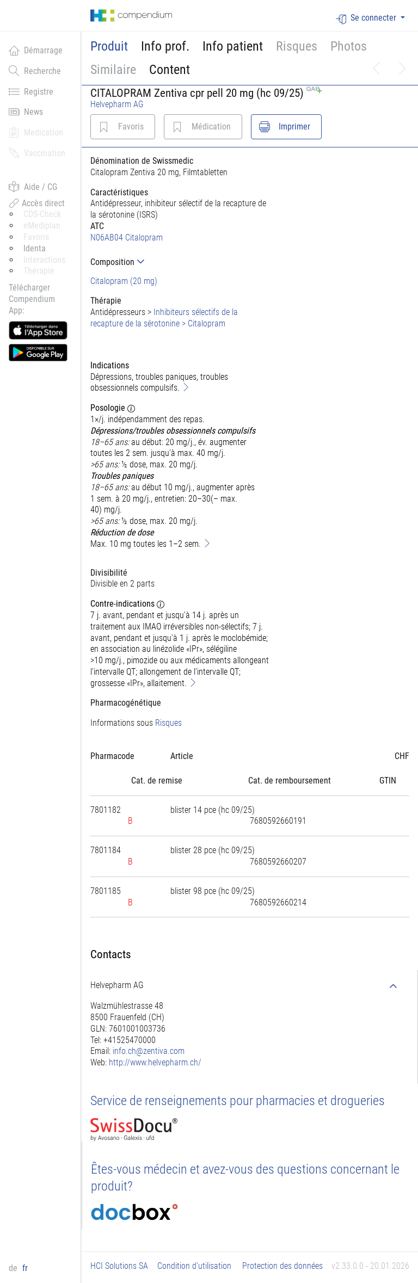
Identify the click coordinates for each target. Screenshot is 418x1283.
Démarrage (36, 50)
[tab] (179, 262)
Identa (34, 248)
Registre (31, 91)
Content (169, 69)
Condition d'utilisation (194, 1266)
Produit (109, 46)
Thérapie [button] (38, 271)
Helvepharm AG (117, 104)
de (14, 1268)
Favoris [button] (36, 237)
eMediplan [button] (41, 225)
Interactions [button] (44, 260)
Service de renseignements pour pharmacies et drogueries (237, 1100)
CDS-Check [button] (42, 214)
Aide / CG (33, 186)
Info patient (232, 46)
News (26, 111)
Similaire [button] (113, 69)
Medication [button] (36, 132)
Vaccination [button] (37, 152)
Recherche (35, 70)
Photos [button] (348, 46)
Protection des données (282, 1266)
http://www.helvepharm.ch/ (155, 1062)
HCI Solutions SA (119, 1266)
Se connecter (367, 18)
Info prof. (165, 46)
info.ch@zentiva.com (149, 1051)
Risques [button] (296, 46)
